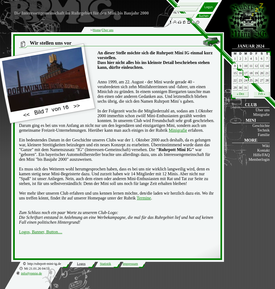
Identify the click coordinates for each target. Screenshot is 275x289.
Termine (144, 198)
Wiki (266, 146)
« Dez (240, 93)
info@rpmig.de (31, 273)
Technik (263, 130)
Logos (81, 264)
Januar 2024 (251, 46)
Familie (264, 135)
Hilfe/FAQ (261, 155)
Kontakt (263, 150)
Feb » (261, 93)
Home (97, 30)
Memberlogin (259, 159)
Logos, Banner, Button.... (40, 232)
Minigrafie (261, 114)
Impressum (130, 264)
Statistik (105, 264)
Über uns (263, 110)
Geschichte (261, 125)
